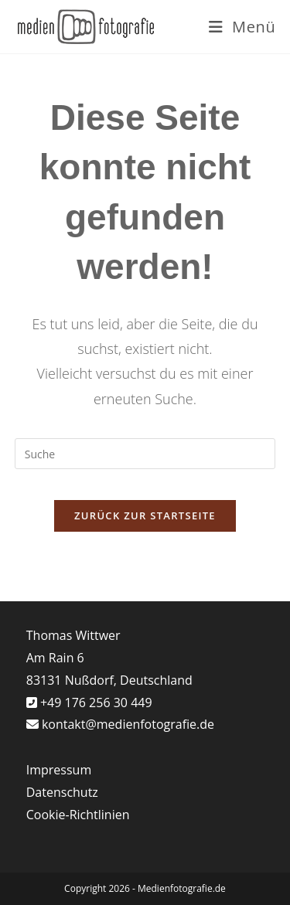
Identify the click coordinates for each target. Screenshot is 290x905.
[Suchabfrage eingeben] (145, 453)
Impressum (58, 769)
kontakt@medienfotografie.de (128, 724)
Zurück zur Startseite (145, 515)
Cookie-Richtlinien (78, 814)
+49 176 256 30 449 (94, 702)
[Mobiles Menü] (242, 26)
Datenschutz (62, 792)
